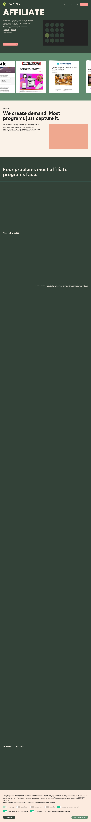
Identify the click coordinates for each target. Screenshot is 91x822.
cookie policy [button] (81, 797)
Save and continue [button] (79, 817)
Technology (70, 4)
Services (59, 4)
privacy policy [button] (61, 795)
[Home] (11, 4)
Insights (64, 4)
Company (76, 4)
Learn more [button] (9, 817)
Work (54, 4)
